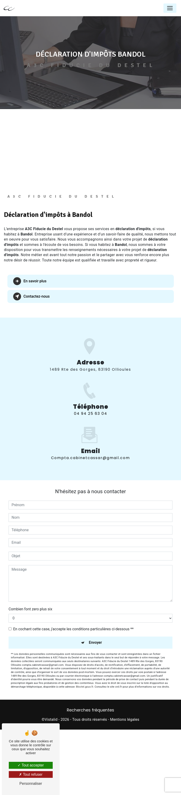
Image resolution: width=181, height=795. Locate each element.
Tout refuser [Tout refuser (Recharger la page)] (31, 774)
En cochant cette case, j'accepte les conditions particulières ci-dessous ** (73, 688)
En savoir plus (29, 341)
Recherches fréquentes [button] (90, 769)
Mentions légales (124, 779)
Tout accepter (31, 765)
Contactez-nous (31, 356)
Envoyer (95, 702)
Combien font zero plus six (30, 668)
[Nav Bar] (169, 8)
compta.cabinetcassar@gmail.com (90, 512)
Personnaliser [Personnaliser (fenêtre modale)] (30, 783)
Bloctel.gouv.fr (84, 746)
